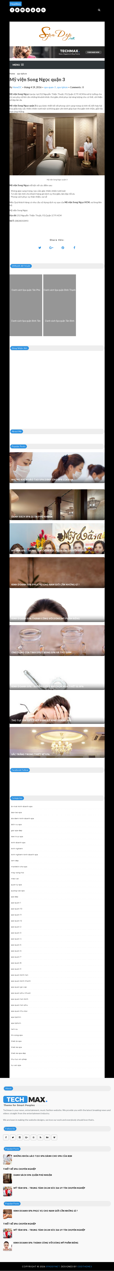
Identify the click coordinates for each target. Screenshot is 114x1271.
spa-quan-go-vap (19, 987)
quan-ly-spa (16, 884)
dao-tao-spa (16, 812)
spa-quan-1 (16, 903)
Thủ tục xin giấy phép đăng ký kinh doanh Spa (41, 720)
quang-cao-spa (18, 890)
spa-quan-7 (16, 957)
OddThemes (84, 1266)
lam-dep (15, 860)
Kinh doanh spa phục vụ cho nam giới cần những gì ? (45, 584)
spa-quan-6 (16, 951)
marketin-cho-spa (19, 866)
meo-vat (15, 878)
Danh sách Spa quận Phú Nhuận (32, 516)
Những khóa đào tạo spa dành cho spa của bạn (42, 479)
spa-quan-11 (16, 915)
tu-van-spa (16, 1065)
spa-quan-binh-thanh (21, 981)
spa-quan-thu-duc (19, 1011)
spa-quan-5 (16, 945)
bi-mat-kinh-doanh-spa (21, 806)
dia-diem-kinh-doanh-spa (22, 818)
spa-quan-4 (16, 939)
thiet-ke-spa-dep (18, 1053)
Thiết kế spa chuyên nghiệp (19, 1169)
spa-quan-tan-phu (19, 1005)
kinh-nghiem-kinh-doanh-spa (24, 854)
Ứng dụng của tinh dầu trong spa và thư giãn (41, 652)
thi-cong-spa (17, 1035)
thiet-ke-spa (16, 1047)
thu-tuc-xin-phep (19, 1059)
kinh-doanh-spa (18, 842)
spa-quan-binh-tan (19, 975)
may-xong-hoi (17, 872)
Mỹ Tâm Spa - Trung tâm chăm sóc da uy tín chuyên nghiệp (49, 550)
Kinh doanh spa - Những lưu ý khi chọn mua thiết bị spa (47, 686)
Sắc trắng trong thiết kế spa (30, 754)
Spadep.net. (53, 1266)
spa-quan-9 (16, 969)
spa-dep (14, 896)
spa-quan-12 (16, 921)
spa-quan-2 (16, 927)
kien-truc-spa (17, 836)
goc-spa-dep (16, 830)
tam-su (14, 1029)
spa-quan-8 (16, 963)
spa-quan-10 (16, 909)
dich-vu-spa (16, 824)
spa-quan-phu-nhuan (21, 993)
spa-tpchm (16, 1017)
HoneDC (17, 87)
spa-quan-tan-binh (19, 999)
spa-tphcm (22, 73)
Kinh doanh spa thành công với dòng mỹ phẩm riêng (45, 618)
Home (12, 73)
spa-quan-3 (50, 87)
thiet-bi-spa (16, 1041)
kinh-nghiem (17, 848)
